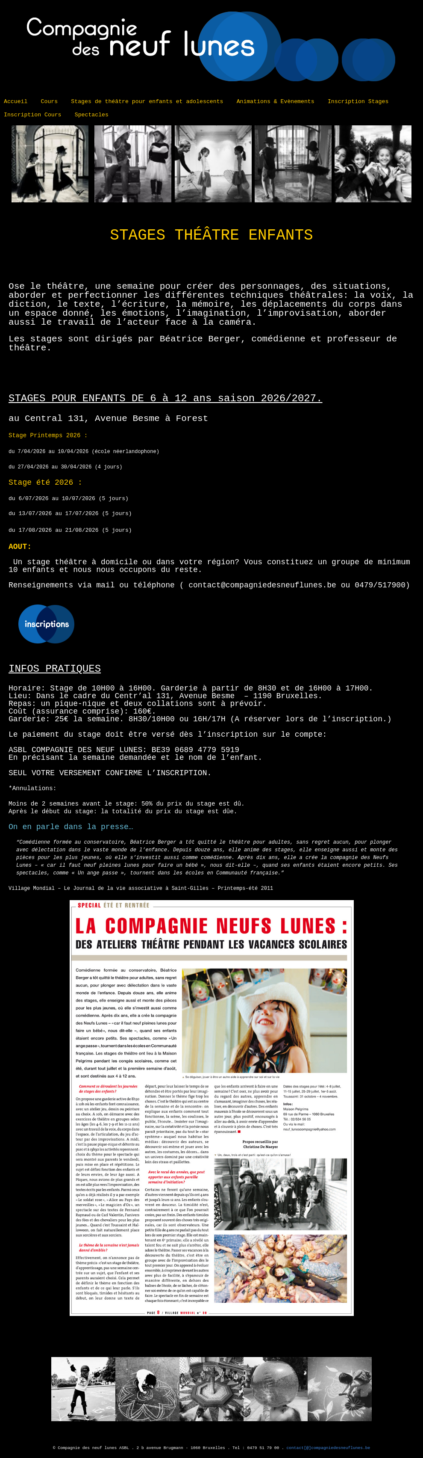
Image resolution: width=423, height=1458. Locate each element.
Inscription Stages (358, 101)
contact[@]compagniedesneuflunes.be (328, 1448)
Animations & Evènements (275, 101)
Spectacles (92, 115)
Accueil (15, 101)
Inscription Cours (33, 115)
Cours (49, 101)
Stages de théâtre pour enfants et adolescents (147, 101)
